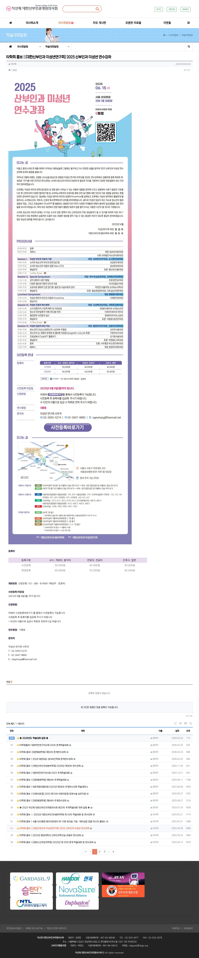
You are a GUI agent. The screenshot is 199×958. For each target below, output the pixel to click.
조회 (188, 731)
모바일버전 (188, 928)
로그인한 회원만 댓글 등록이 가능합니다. (99, 707)
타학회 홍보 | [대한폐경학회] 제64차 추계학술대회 (41, 780)
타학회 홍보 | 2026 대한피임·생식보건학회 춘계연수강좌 (45, 759)
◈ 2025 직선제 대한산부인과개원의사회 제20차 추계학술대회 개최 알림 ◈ (53, 807)
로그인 (158, 9)
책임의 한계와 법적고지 (57, 928)
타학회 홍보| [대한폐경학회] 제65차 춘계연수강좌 (41, 752)
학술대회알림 (57, 46)
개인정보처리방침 (13, 928)
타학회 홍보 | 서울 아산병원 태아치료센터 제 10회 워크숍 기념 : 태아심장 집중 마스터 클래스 (61, 821)
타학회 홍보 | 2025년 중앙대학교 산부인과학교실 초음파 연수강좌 (49, 835)
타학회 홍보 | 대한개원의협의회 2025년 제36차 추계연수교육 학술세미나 (52, 786)
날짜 (177, 731)
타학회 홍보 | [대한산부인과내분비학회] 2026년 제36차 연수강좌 (49, 766)
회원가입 (172, 9)
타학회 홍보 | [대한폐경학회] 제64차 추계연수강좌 (41, 800)
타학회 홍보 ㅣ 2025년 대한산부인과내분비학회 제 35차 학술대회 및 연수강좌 (54, 814)
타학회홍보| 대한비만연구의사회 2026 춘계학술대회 (42, 745)
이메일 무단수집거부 (34, 928)
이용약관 (175, 928)
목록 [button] (187, 70)
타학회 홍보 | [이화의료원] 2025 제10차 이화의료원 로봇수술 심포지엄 (51, 793)
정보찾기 (186, 9)
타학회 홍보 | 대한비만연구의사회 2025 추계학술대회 (43, 773)
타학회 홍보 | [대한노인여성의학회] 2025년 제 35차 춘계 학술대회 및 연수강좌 (55, 842)
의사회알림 (29, 46)
